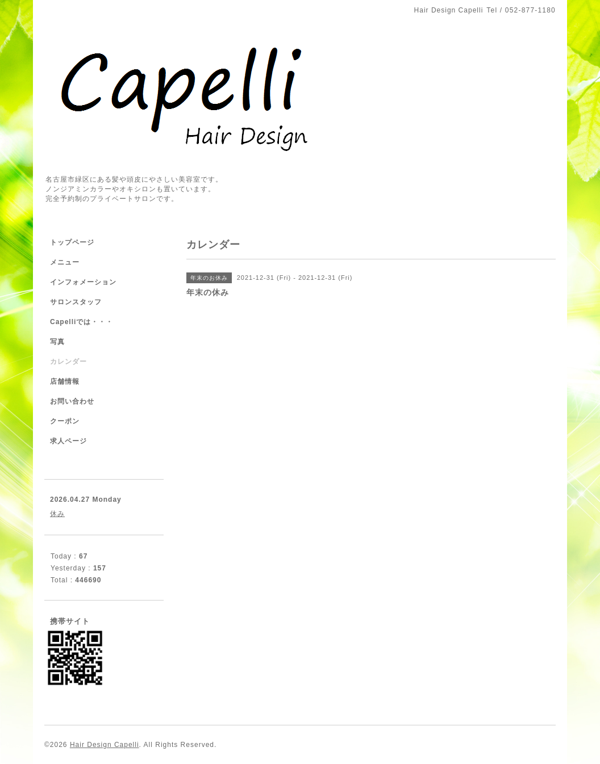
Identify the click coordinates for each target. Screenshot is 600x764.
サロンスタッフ (76, 302)
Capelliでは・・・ (81, 322)
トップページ (72, 242)
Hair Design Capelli (104, 745)
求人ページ (68, 441)
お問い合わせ (72, 401)
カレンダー (68, 362)
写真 (57, 342)
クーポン (65, 421)
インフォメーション (83, 282)
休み (57, 514)
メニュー (65, 262)
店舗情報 (65, 381)
